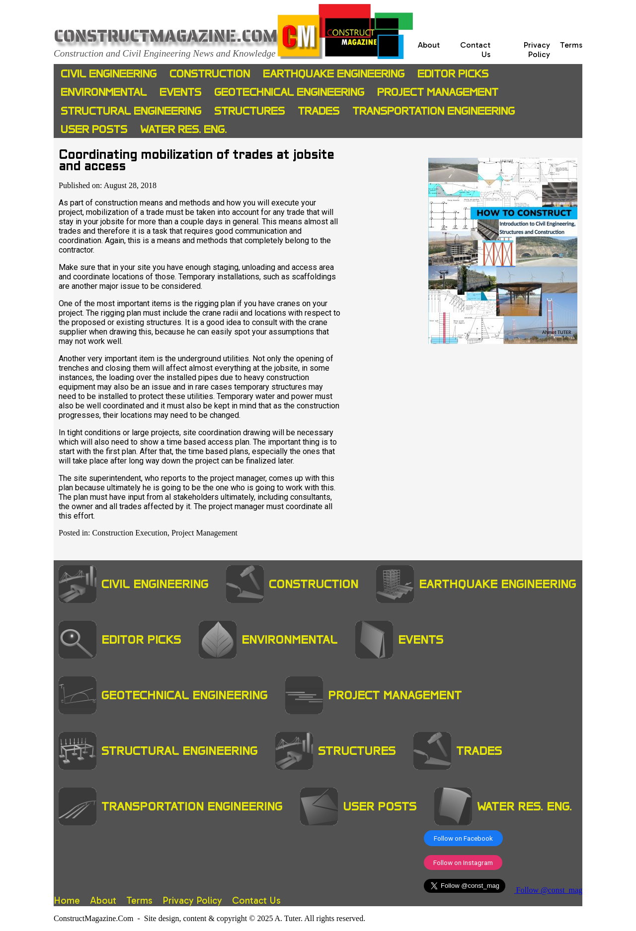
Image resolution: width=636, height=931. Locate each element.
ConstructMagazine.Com (166, 36)
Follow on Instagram (463, 862)
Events (180, 92)
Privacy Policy (537, 49)
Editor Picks (452, 73)
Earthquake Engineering (333, 73)
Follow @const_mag (548, 890)
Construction (209, 73)
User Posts (94, 129)
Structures (249, 111)
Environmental (104, 92)
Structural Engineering (131, 111)
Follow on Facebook (463, 838)
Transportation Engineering (433, 111)
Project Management (437, 92)
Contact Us (256, 900)
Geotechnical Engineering (289, 92)
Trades (318, 111)
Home (67, 900)
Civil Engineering (109, 73)
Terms (571, 45)
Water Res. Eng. (183, 129)
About (429, 45)
